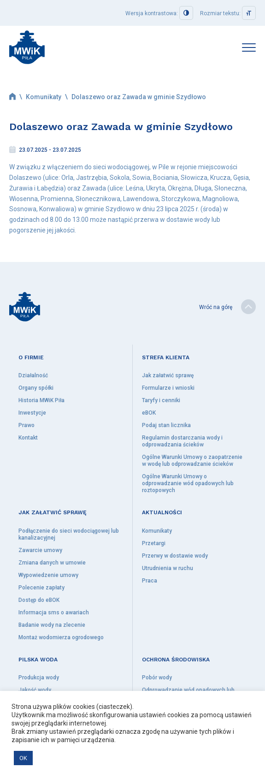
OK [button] (23, 758)
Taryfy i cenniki (161, 400)
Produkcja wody (38, 677)
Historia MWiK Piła (41, 400)
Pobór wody (157, 677)
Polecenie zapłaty (41, 587)
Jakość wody (34, 690)
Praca (149, 580)
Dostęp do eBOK (38, 600)
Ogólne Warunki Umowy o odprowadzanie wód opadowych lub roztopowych (188, 483)
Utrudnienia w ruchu (167, 568)
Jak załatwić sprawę (168, 375)
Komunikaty (43, 97)
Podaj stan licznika (166, 425)
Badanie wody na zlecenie (51, 625)
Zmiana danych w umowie (52, 562)
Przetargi (153, 543)
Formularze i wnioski (168, 388)
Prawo (26, 425)
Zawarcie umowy (40, 550)
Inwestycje (32, 413)
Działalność (33, 375)
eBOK (149, 413)
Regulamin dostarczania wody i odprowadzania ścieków (182, 441)
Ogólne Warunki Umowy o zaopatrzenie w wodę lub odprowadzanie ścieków (192, 460)
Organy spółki (35, 388)
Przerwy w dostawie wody (175, 556)
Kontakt (28, 437)
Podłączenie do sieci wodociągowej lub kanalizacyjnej (68, 534)
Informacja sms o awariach (53, 612)
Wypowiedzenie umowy (48, 575)
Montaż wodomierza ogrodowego (61, 637)
